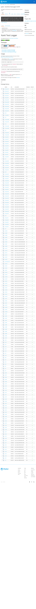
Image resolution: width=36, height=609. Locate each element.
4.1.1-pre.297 (7, 226)
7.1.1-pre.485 (7, 115)
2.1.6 (5, 460)
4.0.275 (6, 248)
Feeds (3, 4)
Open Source (32, 474)
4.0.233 (6, 287)
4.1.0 (5, 228)
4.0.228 (6, 289)
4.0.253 (6, 265)
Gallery (19, 474)
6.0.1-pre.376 (7, 169)
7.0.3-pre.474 (7, 121)
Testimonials (19, 473)
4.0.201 (6, 309)
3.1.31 (5, 344)
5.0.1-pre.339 (7, 200)
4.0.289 (6, 233)
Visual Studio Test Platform (14, 38)
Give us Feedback (33, 476)
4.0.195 (6, 316)
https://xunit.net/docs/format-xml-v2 (7, 57)
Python (25, 476)
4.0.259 (6, 257)
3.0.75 (6, 390)
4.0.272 (6, 252)
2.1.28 (6, 447)
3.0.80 (6, 381)
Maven (25, 474)
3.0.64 (6, 407)
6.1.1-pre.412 (6, 152)
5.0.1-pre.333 (7, 204)
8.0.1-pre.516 (7, 95)
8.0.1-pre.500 (7, 106)
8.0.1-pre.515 (7, 97)
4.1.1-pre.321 (6, 217)
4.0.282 (6, 241)
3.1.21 (5, 353)
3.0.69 (6, 399)
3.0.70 (6, 396)
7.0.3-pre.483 (7, 119)
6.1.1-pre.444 (7, 141)
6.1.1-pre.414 (6, 150)
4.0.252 (6, 268)
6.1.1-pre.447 (7, 139)
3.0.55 (6, 423)
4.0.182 (6, 335)
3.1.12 (5, 364)
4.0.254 (6, 263)
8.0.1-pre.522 (7, 91)
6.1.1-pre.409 (7, 156)
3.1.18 (5, 357)
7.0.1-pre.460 (7, 134)
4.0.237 (6, 281)
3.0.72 (6, 392)
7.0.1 (5, 130)
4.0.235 (6, 283)
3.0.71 (6, 394)
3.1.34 (5, 342)
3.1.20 (6, 355)
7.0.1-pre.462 (7, 132)
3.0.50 (6, 427)
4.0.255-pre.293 (7, 261)
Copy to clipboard (4, 22)
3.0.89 (6, 372)
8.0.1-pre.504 (7, 104)
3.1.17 (5, 359)
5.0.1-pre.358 (7, 182)
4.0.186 (6, 331)
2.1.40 (6, 438)
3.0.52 (6, 425)
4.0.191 (6, 320)
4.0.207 (6, 305)
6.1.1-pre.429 (7, 143)
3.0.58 (6, 416)
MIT (25, 25)
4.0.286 (6, 239)
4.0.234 (6, 285)
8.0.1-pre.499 (7, 108)
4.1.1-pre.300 (7, 224)
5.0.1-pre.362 (7, 176)
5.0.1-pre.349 (7, 191)
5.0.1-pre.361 (6, 178)
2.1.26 (6, 449)
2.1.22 (6, 453)
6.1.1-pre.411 (6, 154)
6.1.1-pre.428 (7, 145)
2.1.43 (6, 436)
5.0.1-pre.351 (6, 189)
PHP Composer (26, 475)
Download (27, 33)
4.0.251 (6, 270)
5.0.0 (5, 215)
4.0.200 (6, 311)
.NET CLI (9, 13)
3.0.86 (6, 377)
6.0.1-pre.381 (6, 165)
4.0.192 (6, 318)
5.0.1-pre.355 (7, 185)
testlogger (14, 30)
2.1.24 (6, 451)
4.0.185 (6, 333)
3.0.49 (6, 429)
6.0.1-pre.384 (7, 163)
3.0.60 (6, 414)
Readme (3, 25)
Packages (8, 4)
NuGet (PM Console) (3, 13)
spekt (5, 4)
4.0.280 (6, 246)
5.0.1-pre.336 (7, 202)
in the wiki (18, 77)
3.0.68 (6, 401)
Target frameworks (7, 25)
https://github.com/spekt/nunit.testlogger (8, 49)
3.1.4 (5, 370)
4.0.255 (6, 259)
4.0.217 (6, 298)
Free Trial (32, 473)
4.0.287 (6, 237)
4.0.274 (6, 250)
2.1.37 (5, 442)
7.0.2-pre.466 (7, 126)
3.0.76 (6, 388)
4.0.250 (6, 272)
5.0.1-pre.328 (7, 211)
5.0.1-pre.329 (7, 209)
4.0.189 (6, 324)
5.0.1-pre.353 (7, 187)
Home (1, 4)
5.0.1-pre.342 (7, 198)
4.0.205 (6, 307)
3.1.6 (5, 368)
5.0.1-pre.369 (7, 174)
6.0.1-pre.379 (7, 167)
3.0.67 (6, 403)
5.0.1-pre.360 (7, 180)
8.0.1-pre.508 (7, 102)
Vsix (24, 473)
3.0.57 (6, 418)
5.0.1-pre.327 (7, 213)
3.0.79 (6, 383)
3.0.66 (6, 405)
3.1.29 (5, 346)
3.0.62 (6, 412)
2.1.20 (6, 455)
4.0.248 (6, 276)
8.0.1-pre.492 (7, 110)
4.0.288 (6, 235)
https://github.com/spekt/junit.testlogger (8, 50)
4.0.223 (6, 294)
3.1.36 (5, 340)
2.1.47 (6, 431)
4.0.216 (6, 300)
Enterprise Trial (33, 475)
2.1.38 (5, 440)
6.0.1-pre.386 (7, 161)
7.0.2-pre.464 (7, 128)
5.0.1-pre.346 (7, 193)
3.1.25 (5, 348)
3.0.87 (6, 375)
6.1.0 (5, 158)
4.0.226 (6, 292)
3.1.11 (5, 366)
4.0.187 (6, 329)
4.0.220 (6, 296)
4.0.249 (6, 274)
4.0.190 (6, 322)
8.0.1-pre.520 (7, 93)
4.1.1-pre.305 (7, 222)
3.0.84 (6, 379)
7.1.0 (5, 117)
